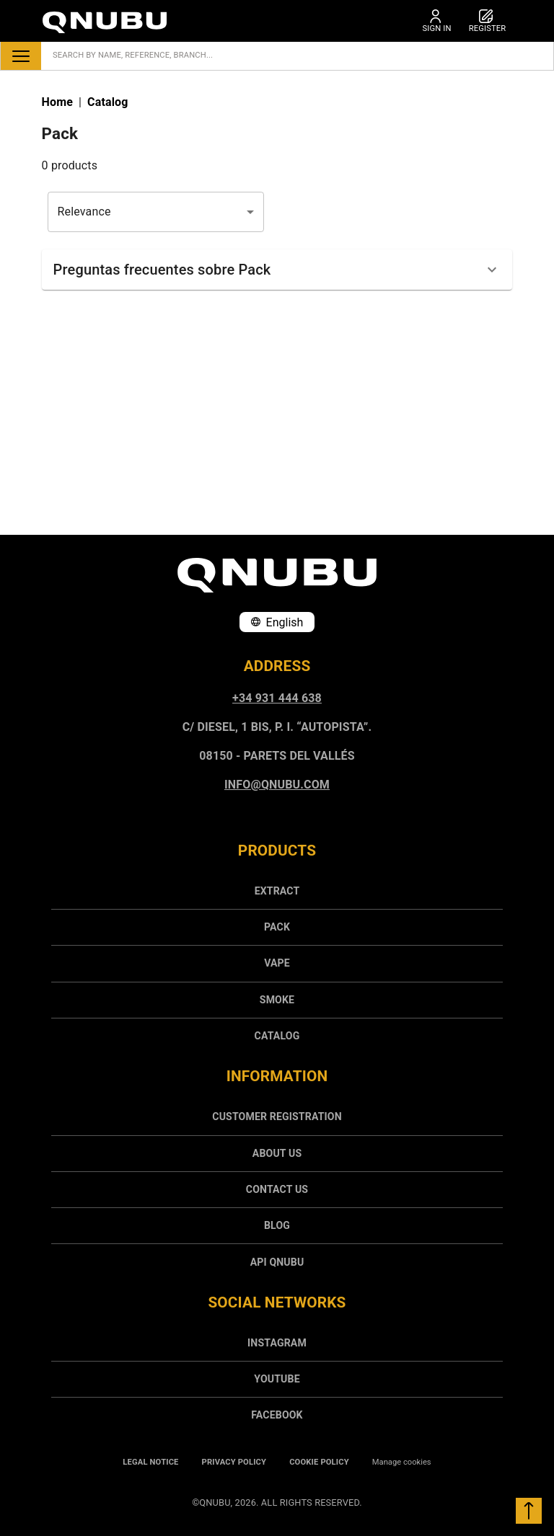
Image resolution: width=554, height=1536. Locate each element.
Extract (277, 891)
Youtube (276, 1379)
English (277, 622)
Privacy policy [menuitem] (234, 1462)
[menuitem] (277, 891)
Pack (277, 927)
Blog (277, 1225)
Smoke (277, 999)
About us (277, 1153)
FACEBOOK (276, 1415)
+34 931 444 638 (277, 698)
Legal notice (150, 1462)
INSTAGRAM (277, 1343)
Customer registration (276, 1116)
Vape (277, 963)
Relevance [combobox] (84, 211)
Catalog (277, 1036)
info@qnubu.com (277, 784)
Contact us (277, 1189)
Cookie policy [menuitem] (319, 1462)
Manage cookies (401, 1462)
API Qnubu (277, 1262)
